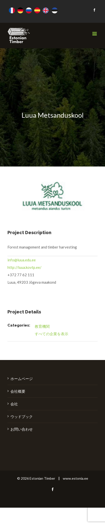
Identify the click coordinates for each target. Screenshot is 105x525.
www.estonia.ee (75, 478)
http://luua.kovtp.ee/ (24, 267)
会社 (14, 404)
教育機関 (42, 326)
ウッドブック (21, 416)
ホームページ (21, 378)
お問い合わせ (21, 429)
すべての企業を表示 (51, 334)
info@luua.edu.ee (21, 260)
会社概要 (17, 391)
